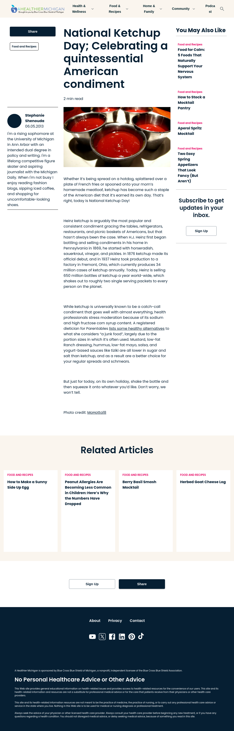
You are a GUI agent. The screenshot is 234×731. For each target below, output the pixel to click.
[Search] (222, 8)
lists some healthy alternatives (137, 328)
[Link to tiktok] (142, 637)
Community (183, 9)
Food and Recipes (24, 46)
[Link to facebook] (112, 637)
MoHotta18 (96, 412)
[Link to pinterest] (132, 637)
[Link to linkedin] (122, 637)
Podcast (210, 9)
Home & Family (151, 9)
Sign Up (201, 231)
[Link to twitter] (102, 637)
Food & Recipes (117, 9)
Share (33, 31)
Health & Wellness (82, 9)
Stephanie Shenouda (34, 118)
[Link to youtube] (92, 637)
